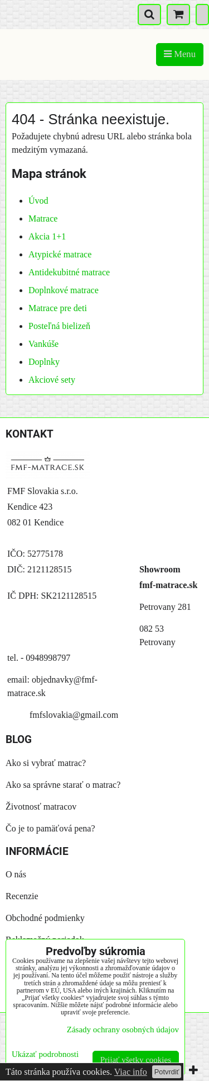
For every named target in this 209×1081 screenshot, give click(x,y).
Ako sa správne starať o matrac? (63, 784)
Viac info (130, 1072)
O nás (16, 874)
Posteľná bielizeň (59, 326)
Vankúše (43, 344)
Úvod (38, 200)
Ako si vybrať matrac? (46, 763)
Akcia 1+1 (47, 236)
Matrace (42, 218)
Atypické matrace (59, 254)
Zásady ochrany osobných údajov (123, 1029)
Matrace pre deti (57, 308)
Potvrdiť (166, 1072)
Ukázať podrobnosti (45, 1054)
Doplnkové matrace (63, 290)
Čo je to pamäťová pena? (50, 828)
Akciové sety (51, 379)
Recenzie (22, 896)
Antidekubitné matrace (69, 272)
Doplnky (44, 361)
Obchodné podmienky (45, 918)
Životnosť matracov (41, 806)
